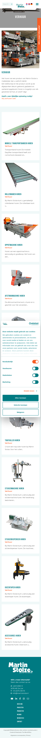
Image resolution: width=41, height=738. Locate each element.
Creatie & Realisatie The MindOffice (20, 732)
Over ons (20, 704)
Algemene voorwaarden (18, 735)
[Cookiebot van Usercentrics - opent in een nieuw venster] (29, 323)
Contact (19, 722)
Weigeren (20, 412)
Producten (20, 711)
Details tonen (29, 391)
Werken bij (20, 718)
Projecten (20, 708)
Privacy (28, 735)
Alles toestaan (20, 398)
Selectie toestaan (20, 405)
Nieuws (19, 715)
